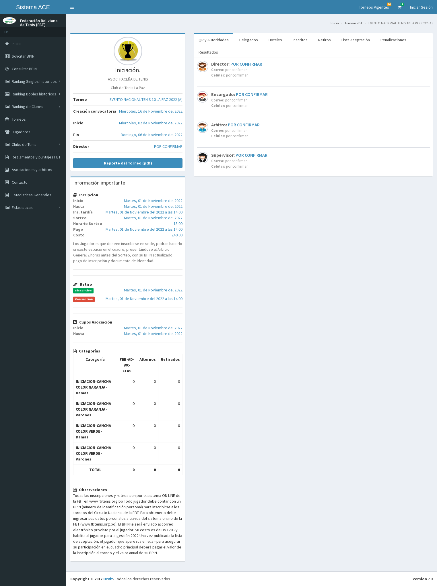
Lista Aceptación (355, 39)
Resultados (208, 52)
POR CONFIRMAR (168, 146)
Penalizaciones (393, 39)
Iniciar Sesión (421, 7)
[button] (72, 7)
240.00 (177, 235)
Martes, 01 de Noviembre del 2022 (153, 200)
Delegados (248, 39)
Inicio (335, 23)
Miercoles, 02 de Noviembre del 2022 (150, 123)
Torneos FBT (353, 23)
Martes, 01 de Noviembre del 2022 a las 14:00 (144, 212)
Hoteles (275, 39)
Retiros (324, 39)
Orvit (108, 578)
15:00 (178, 223)
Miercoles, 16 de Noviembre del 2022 (150, 111)
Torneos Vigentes (375, 6)
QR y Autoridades (214, 39)
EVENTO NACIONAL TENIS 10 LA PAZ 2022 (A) (146, 99)
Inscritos (300, 39)
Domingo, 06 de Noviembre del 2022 (151, 134)
